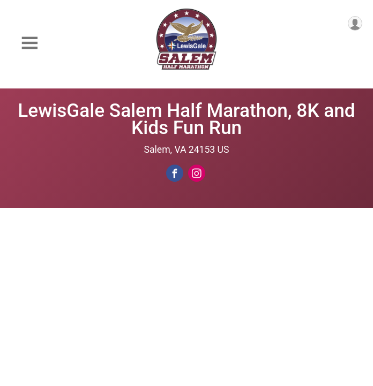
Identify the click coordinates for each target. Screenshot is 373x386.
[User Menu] (355, 23)
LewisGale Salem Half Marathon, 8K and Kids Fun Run (186, 119)
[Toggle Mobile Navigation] (29, 43)
